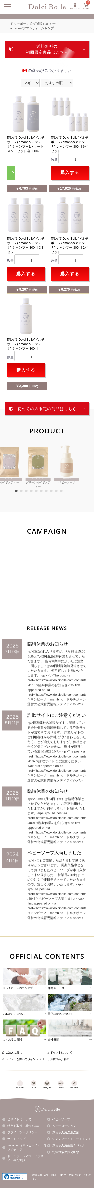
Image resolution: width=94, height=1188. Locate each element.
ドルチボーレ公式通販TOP (29, 24)
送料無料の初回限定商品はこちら (47, 49)
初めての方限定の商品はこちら (47, 409)
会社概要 (53, 1054)
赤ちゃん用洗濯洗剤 (65, 1132)
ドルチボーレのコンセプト (19, 1002)
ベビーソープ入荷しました (54, 867)
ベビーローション (64, 1125)
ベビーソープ (61, 1119)
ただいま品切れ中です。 (13, 173)
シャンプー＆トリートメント (71, 1138)
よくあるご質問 (12, 1054)
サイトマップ (16, 1138)
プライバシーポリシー (22, 1132)
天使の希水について (60, 1028)
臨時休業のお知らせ (47, 658)
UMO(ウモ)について (15, 1028)
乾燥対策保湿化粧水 (65, 1152)
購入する (69, 172)
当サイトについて (19, 1119)
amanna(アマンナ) (23, 28)
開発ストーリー (57, 1002)
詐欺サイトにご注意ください (56, 729)
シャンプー (49, 28)
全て (55, 24)
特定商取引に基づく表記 (23, 1125)
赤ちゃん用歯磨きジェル (68, 1145)
